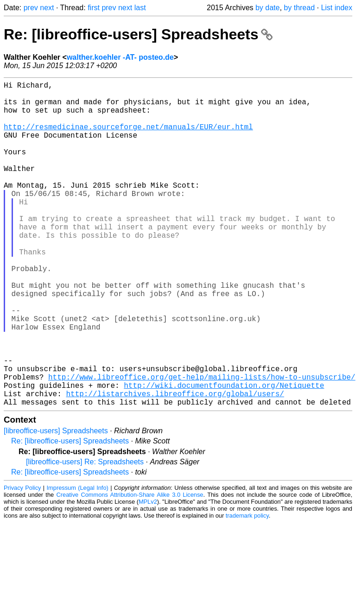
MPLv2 (148, 573)
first (94, 8)
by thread (299, 8)
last (140, 8)
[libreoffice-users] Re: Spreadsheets (85, 534)
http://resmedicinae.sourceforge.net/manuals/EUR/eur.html (128, 138)
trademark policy (247, 587)
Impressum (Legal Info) (77, 560)
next (47, 8)
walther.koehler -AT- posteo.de (120, 57)
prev (31, 8)
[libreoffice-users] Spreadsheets (56, 503)
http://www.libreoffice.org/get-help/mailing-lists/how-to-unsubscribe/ (201, 443)
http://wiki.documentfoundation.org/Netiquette (224, 454)
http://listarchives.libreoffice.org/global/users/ (175, 464)
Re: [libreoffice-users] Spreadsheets (138, 34)
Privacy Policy (22, 560)
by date (267, 8)
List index (336, 8)
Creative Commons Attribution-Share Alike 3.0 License (130, 566)
